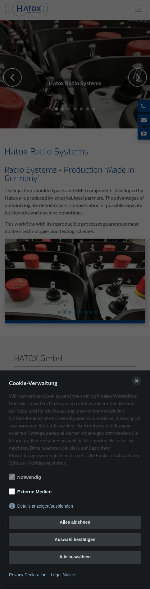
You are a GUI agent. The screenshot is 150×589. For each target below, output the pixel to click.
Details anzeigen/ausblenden (45, 506)
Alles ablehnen (75, 522)
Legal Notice (63, 574)
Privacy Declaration (28, 574)
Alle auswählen (75, 556)
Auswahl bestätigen (75, 539)
